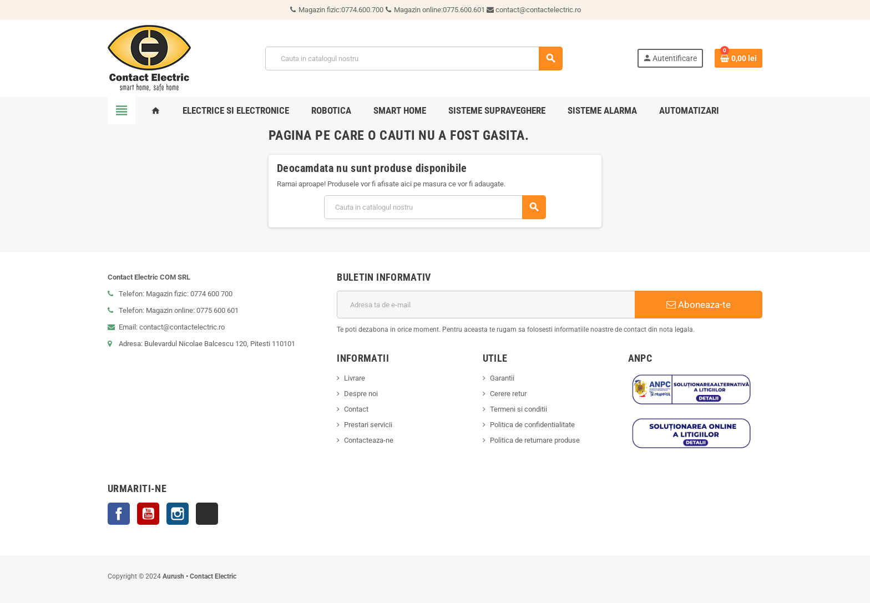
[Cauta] (413, 58)
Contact (356, 409)
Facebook (119, 514)
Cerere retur (508, 393)
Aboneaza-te (698, 304)
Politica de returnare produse (535, 440)
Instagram (177, 514)
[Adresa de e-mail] (486, 304)
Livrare (354, 378)
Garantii (502, 378)
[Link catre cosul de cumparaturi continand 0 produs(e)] (738, 58)
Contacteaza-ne (368, 440)
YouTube (148, 514)
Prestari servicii (368, 424)
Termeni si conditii (518, 409)
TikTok (207, 514)
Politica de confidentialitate (532, 424)
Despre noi (361, 393)
